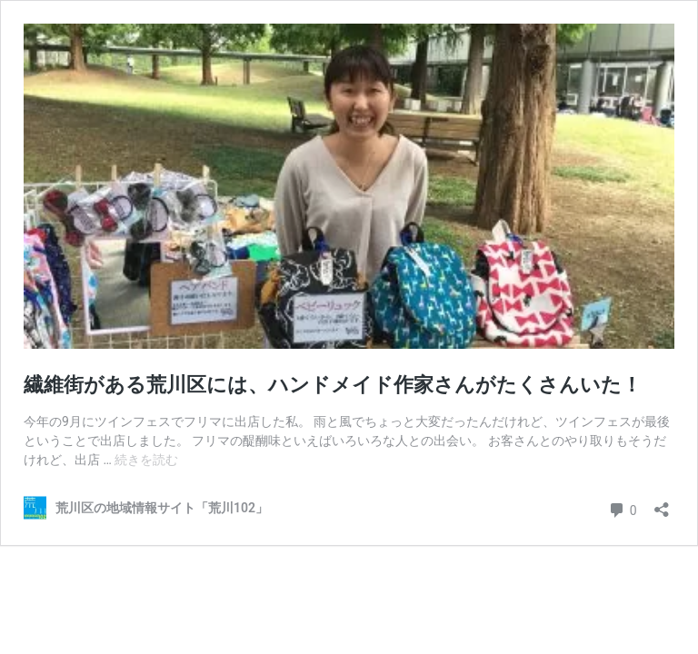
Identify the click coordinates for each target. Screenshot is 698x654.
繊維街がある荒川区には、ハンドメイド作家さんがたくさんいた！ (333, 384)
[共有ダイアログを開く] (661, 504)
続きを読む (146, 459)
